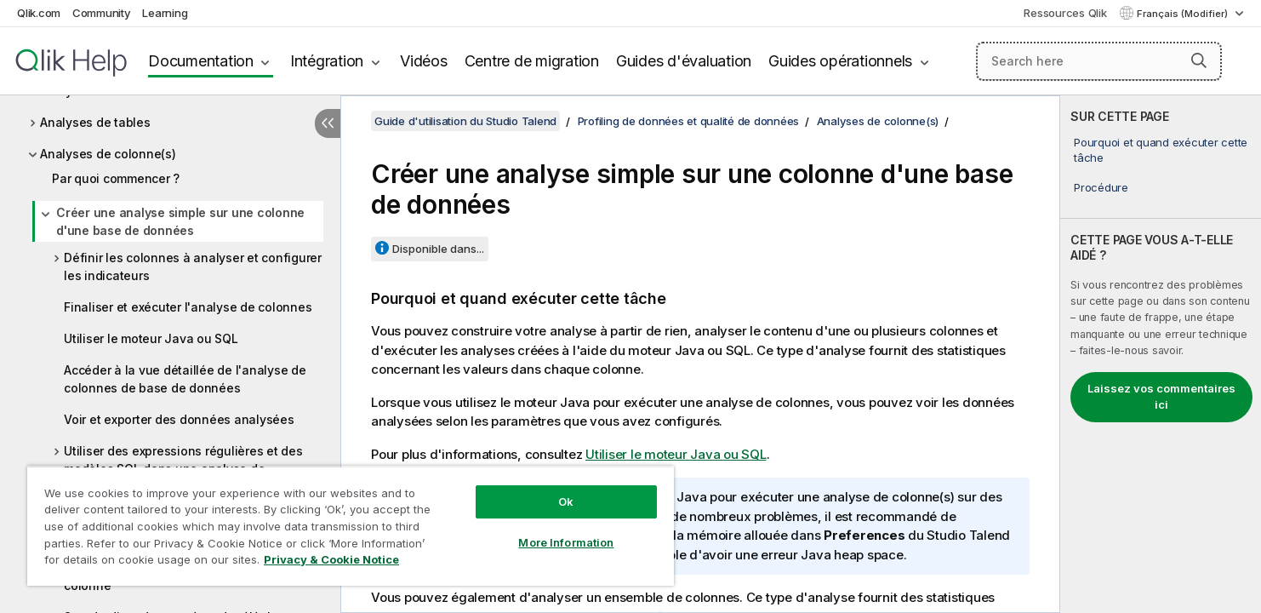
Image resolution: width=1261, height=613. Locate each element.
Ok (565, 501)
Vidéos (424, 61)
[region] (350, 526)
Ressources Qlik (1065, 13)
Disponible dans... (438, 248)
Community (101, 13)
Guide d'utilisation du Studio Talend (465, 121)
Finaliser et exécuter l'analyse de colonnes (187, 307)
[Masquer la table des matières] (327, 123)
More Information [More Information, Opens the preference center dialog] (565, 542)
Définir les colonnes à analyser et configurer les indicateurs (193, 266)
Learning (164, 13)
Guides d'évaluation (683, 61)
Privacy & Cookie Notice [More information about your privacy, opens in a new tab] (331, 559)
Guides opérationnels (840, 61)
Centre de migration (532, 61)
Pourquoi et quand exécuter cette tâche (1160, 149)
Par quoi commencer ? (116, 178)
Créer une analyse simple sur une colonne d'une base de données (180, 221)
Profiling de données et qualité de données (689, 121)
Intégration (326, 61)
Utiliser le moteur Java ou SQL (151, 338)
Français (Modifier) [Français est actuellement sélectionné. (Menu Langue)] (1183, 14)
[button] (1199, 60)
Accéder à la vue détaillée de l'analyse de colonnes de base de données (185, 379)
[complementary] (1160, 354)
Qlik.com (38, 13)
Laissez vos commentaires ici (1161, 396)
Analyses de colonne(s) (108, 153)
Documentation (201, 61)
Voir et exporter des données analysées (179, 419)
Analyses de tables (95, 122)
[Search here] (1099, 61)
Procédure (1101, 187)
